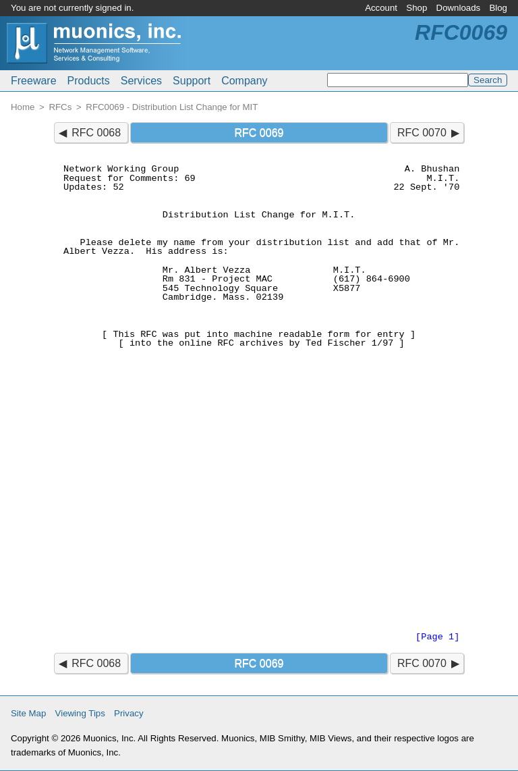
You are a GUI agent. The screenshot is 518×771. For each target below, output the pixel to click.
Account (381, 8)
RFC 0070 (422, 132)
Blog (498, 8)
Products (88, 80)
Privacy (129, 713)
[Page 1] (437, 637)
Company (244, 80)
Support (191, 80)
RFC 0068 (96, 132)
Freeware (34, 80)
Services (141, 80)
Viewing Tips (80, 713)
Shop (416, 8)
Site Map (28, 713)
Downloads (458, 8)
